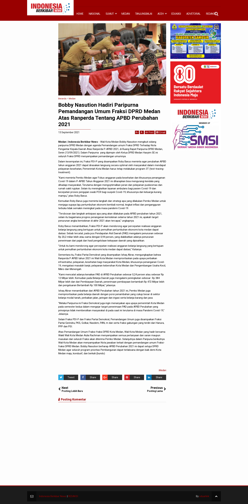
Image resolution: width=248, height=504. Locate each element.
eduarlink (204, 496)
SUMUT (110, 13)
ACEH (161, 13)
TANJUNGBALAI (143, 13)
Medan (162, 370)
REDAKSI (211, 13)
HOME (79, 13)
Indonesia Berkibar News (52, 496)
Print (150, 132)
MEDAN (125, 13)
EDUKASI (176, 13)
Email (160, 132)
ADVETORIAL (193, 13)
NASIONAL (94, 13)
